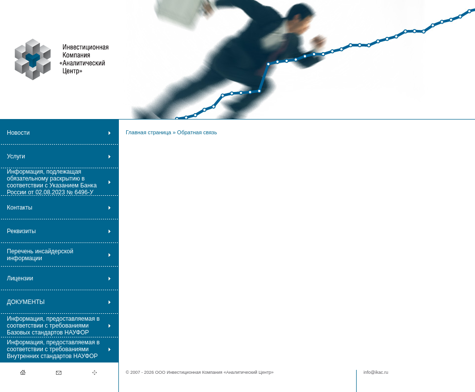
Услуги (16, 156)
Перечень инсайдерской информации (40, 255)
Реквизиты (21, 231)
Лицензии (20, 278)
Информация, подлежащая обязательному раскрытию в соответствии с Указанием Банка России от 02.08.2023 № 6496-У (52, 182)
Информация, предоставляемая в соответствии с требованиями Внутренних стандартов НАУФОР (53, 349)
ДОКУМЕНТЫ (26, 302)
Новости (18, 132)
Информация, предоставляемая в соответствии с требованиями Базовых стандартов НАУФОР (53, 325)
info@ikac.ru (375, 372)
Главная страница (148, 132)
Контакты (19, 207)
